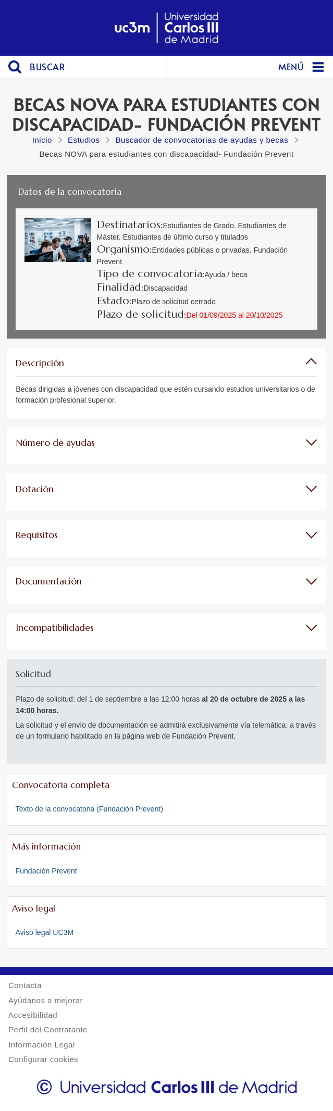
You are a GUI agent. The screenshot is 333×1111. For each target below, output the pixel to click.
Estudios (84, 139)
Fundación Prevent (46, 871)
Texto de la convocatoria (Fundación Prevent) (89, 809)
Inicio (42, 139)
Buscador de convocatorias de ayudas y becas (201, 139)
